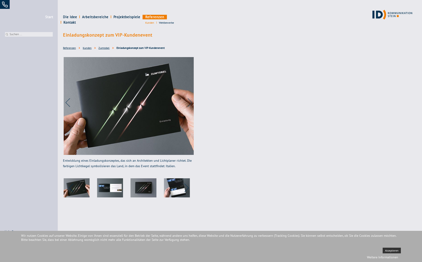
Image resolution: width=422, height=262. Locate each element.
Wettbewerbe (166, 22)
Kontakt (175, 17)
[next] (187, 102)
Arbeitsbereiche (95, 17)
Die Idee (70, 17)
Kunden (149, 22)
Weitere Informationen (382, 257)
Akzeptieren (392, 250)
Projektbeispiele (126, 17)
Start (49, 17)
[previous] (71, 102)
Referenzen (154, 17)
